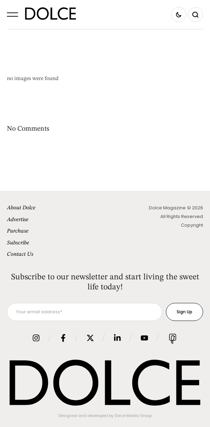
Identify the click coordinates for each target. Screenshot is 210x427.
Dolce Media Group (133, 415)
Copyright (192, 225)
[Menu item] (56, 208)
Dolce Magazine (167, 207)
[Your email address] (84, 312)
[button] (12, 14)
